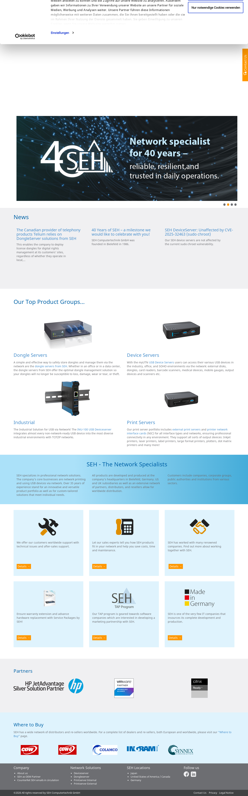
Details (22, 566)
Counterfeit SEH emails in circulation (38, 780)
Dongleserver (81, 776)
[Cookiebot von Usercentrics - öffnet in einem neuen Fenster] (25, 65)
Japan (134, 773)
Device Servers (143, 355)
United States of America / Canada (150, 776)
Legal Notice (226, 792)
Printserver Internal (85, 780)
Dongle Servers (30, 355)
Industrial (24, 422)
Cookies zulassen (215, 10)
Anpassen (216, 23)
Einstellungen (60, 61)
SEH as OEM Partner (28, 776)
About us (22, 773)
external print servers (186, 429)
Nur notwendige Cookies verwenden (215, 36)
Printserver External (85, 783)
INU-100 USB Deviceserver (94, 429)
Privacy (213, 792)
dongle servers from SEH (51, 366)
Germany (136, 780)
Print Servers (141, 422)
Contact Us (200, 792)
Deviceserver (81, 773)
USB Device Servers (161, 362)
